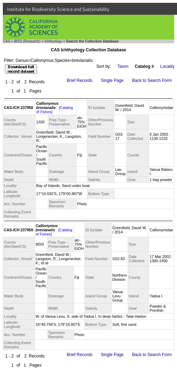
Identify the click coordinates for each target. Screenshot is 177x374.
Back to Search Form (152, 80)
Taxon (122, 66)
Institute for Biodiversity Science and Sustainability (58, 9)
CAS (6, 41)
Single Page (112, 80)
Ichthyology (53, 41)
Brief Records (80, 80)
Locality (167, 66)
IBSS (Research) (27, 41)
